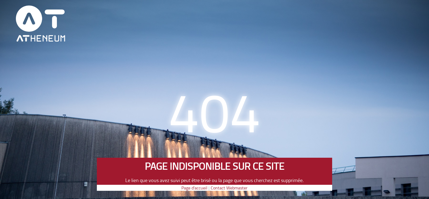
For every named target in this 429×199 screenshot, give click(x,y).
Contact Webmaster (229, 188)
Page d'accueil (194, 188)
